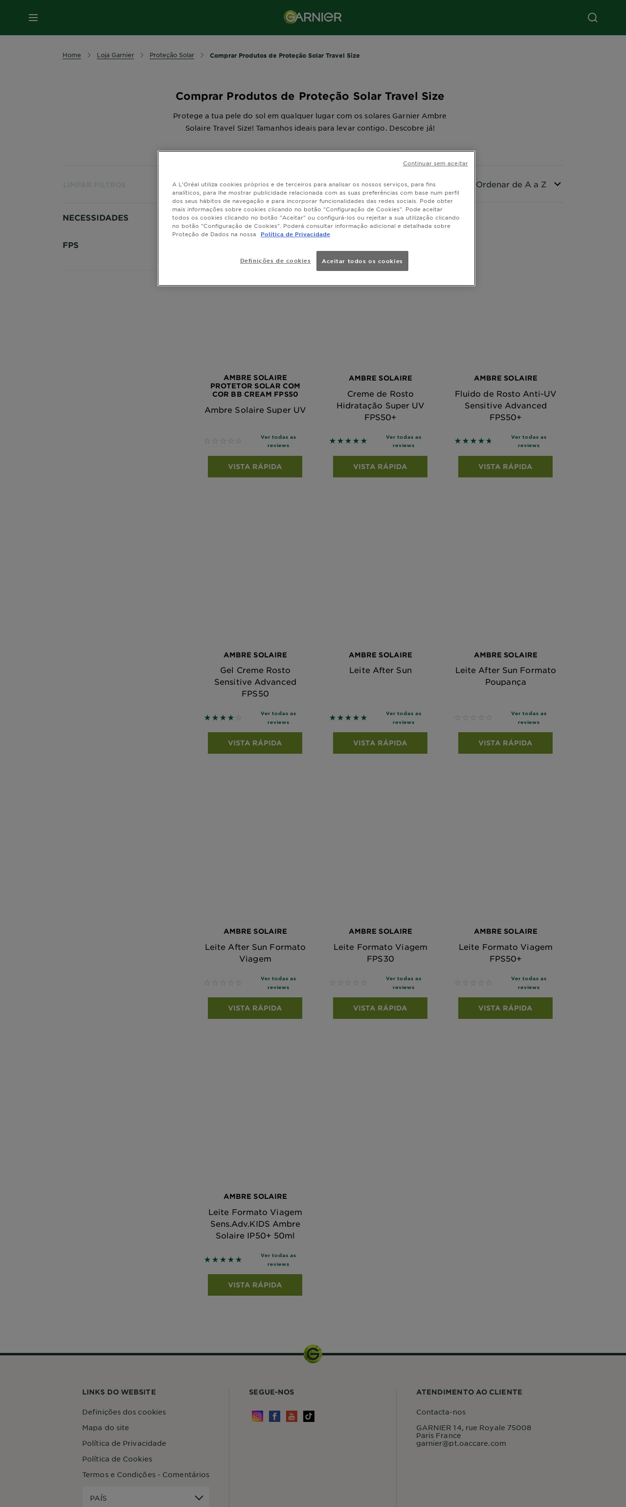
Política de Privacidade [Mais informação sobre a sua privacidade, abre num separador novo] (295, 233)
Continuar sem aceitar (435, 162)
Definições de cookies (275, 260)
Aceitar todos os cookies (362, 260)
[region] (316, 218)
